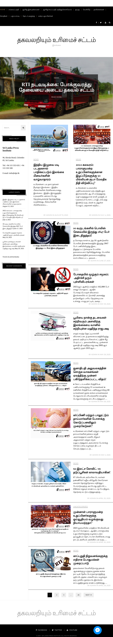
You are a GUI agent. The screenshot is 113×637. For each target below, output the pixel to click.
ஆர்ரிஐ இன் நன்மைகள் (31, 10)
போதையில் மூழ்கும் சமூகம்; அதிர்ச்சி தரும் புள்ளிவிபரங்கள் (88, 277)
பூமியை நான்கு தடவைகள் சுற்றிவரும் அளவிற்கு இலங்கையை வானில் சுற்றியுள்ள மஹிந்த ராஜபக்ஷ (90, 324)
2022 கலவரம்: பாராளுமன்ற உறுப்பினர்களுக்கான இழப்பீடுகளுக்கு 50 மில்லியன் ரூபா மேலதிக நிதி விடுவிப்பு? (90, 176)
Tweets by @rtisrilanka (11, 257)
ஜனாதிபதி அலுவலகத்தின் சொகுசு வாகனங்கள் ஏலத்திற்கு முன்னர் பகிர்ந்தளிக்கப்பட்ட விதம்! (90, 373)
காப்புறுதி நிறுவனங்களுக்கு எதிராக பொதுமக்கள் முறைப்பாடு (91, 559)
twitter (57, 629)
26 (78, 595)
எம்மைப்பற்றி (14, 10)
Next (88, 595)
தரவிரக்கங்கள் (99, 10)
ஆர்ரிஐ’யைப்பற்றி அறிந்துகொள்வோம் (57, 10)
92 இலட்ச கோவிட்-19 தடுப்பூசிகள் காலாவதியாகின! (87, 472)
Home (2, 10)
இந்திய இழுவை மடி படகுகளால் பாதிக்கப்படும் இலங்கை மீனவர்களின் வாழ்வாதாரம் (14, 202)
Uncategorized (80, 507)
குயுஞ (77, 10)
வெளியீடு (86, 10)
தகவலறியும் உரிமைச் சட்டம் (56, 38)
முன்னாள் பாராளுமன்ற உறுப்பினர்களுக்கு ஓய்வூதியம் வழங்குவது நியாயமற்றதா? (89, 517)
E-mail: (6, 173)
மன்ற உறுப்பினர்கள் (45, 16)
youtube (70, 629)
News (36, 159)
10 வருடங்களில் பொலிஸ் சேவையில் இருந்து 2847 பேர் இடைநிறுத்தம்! (13, 226)
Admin (49, 215)
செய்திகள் (3, 16)
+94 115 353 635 (13, 165)
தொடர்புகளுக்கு (29, 16)
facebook (43, 629)
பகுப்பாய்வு (15, 16)
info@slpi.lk (14, 173)
